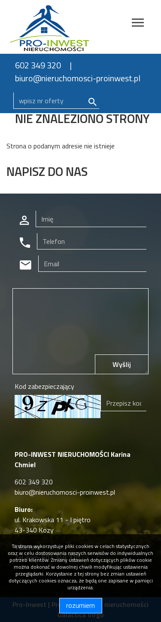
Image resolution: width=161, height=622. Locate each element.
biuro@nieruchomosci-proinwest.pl (77, 78)
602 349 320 (38, 65)
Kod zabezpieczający (44, 386)
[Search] (56, 100)
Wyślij (121, 364)
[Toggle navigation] (138, 24)
